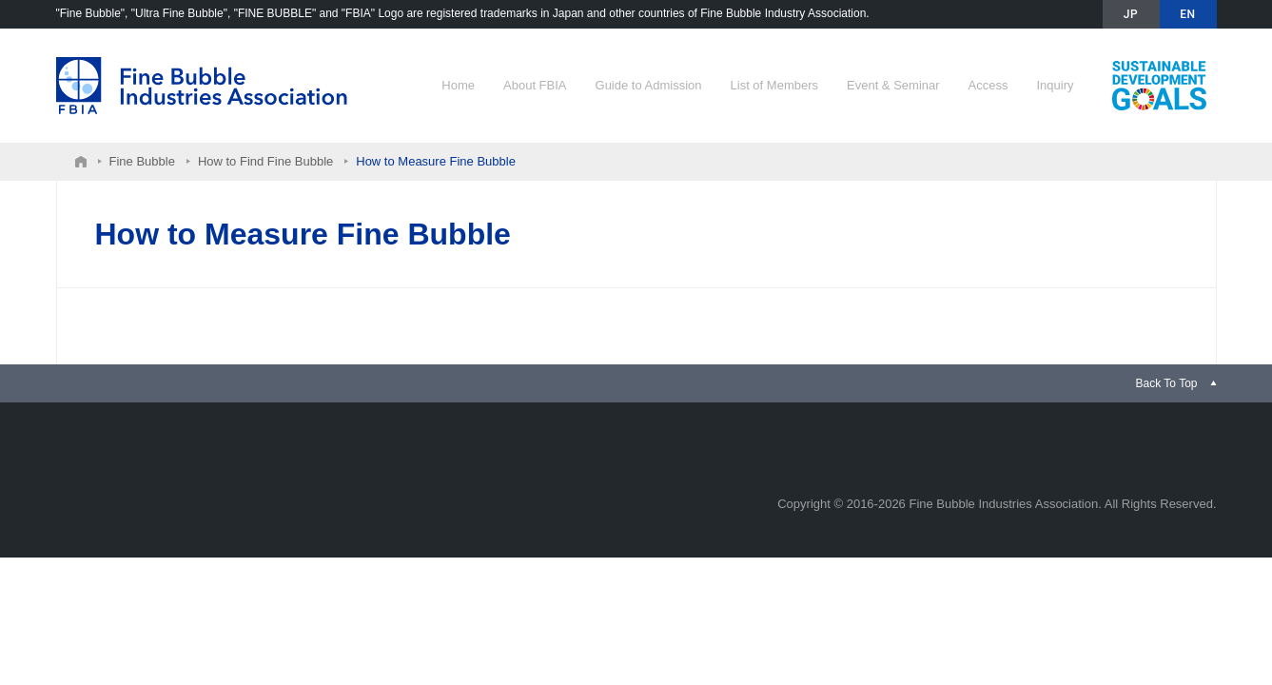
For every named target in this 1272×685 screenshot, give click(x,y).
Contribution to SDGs (1159, 85)
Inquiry (1054, 85)
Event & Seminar (893, 85)
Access (988, 85)
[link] (1176, 383)
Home (458, 85)
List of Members (774, 85)
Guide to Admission (649, 85)
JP (1131, 14)
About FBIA (534, 85)
